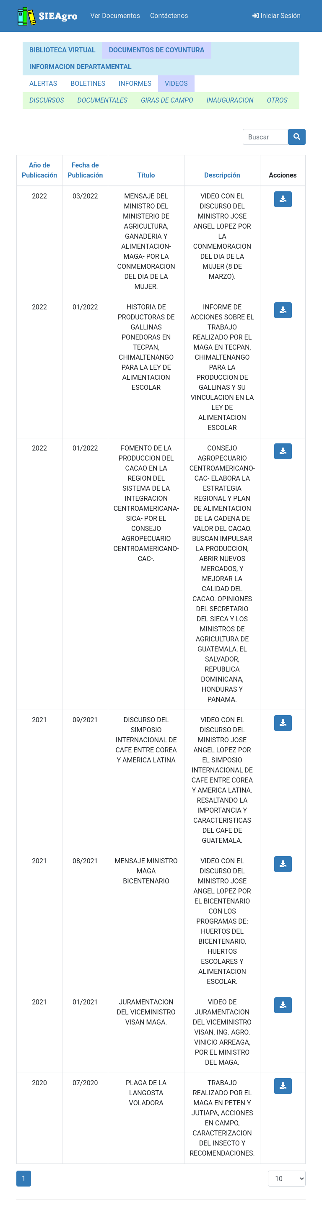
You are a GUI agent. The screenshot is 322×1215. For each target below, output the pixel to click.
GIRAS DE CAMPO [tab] (167, 100)
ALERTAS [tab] (43, 84)
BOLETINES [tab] (87, 84)
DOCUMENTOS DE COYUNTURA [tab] (157, 50)
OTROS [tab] (277, 100)
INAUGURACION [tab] (230, 100)
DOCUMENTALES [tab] (102, 100)
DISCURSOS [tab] (46, 100)
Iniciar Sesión (276, 16)
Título (146, 175)
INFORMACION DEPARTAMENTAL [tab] (80, 67)
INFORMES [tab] (135, 84)
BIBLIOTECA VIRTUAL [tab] (62, 50)
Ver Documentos (115, 16)
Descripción (222, 175)
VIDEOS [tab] (176, 84)
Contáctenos (169, 16)
